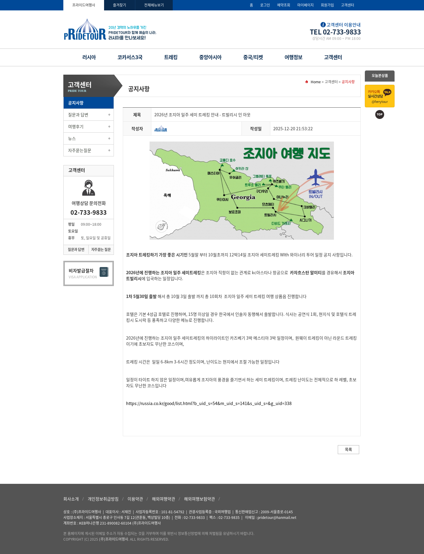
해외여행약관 (163, 499)
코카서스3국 (129, 57)
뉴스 (72, 138)
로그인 (265, 5)
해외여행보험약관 (199, 499)
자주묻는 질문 (101, 249)
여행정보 (293, 57)
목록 (348, 449)
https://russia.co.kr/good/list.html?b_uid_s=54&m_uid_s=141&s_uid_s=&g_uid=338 (209, 403)
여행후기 (76, 126)
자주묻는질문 (79, 150)
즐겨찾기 (119, 5)
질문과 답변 (78, 114)
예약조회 (283, 5)
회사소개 (71, 499)
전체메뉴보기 (154, 5)
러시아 (89, 57)
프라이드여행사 (83, 5)
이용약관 (135, 499)
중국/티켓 (253, 57)
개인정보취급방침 (103, 499)
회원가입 (327, 5)
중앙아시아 (210, 57)
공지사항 (76, 103)
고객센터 (347, 5)
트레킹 (171, 57)
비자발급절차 (89, 273)
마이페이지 (305, 5)
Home (316, 81)
